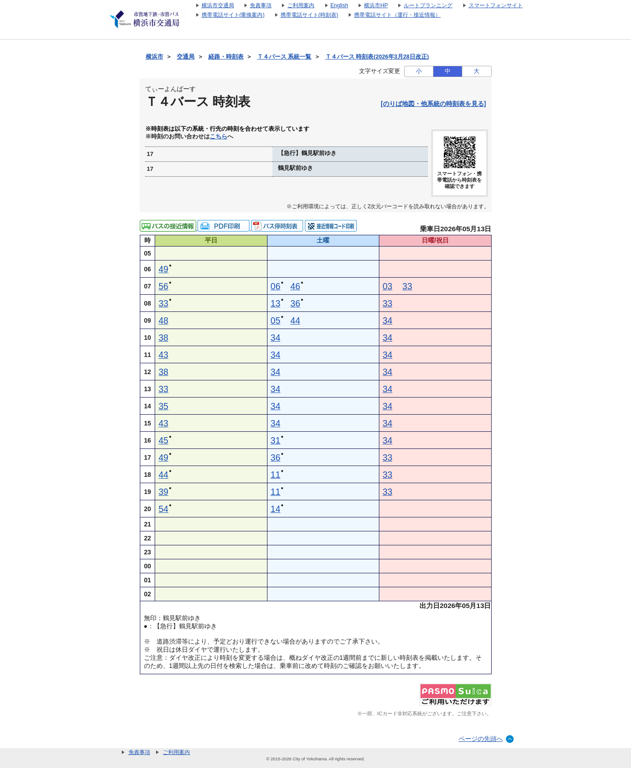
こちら (218, 136)
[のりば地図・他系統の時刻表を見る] (433, 103)
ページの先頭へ (481, 738)
